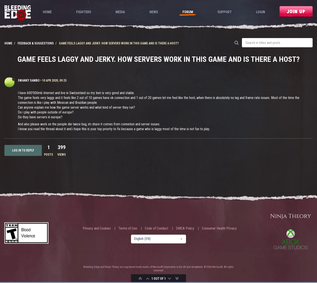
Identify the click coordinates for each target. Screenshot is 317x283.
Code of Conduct (156, 228)
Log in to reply (23, 150)
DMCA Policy (185, 228)
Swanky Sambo (29, 80)
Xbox (291, 239)
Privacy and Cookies (97, 228)
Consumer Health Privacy (219, 228)
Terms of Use (127, 228)
